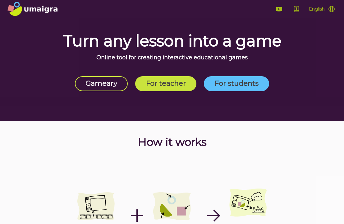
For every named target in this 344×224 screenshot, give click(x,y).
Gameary (101, 83)
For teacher (166, 83)
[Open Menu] (321, 9)
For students (236, 83)
